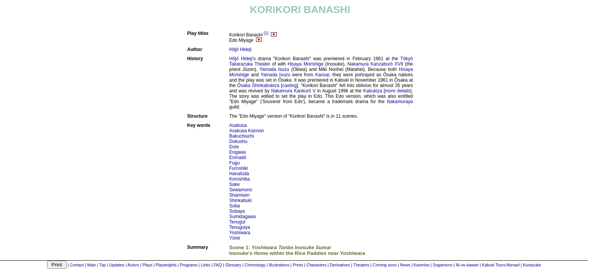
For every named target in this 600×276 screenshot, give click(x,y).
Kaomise (421, 265)
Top (102, 265)
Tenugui (237, 222)
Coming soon (385, 265)
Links (205, 265)
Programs (188, 265)
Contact (77, 265)
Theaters (361, 265)
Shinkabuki (240, 200)
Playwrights (166, 265)
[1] (266, 33)
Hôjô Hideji (240, 49)
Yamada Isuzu (274, 69)
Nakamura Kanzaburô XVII (375, 64)
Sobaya (237, 211)
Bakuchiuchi (241, 136)
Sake (234, 184)
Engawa (237, 152)
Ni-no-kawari (467, 265)
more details (397, 91)
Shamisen (239, 195)
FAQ (218, 265)
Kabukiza (372, 91)
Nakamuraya (400, 101)
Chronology (255, 265)
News (405, 265)
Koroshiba (239, 179)
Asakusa (238, 125)
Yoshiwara (239, 232)
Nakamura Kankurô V (293, 91)
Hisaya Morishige (305, 64)
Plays (147, 265)
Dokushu (238, 141)
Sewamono (240, 189)
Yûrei (234, 238)
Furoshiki (238, 168)
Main (91, 265)
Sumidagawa (242, 216)
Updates (116, 265)
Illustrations (279, 265)
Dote (234, 147)
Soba (234, 206)
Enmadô (237, 157)
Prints (298, 265)
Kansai (322, 74)
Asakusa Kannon (246, 130)
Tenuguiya (239, 227)
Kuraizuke (532, 265)
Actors (133, 265)
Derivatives (340, 265)
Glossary (233, 265)
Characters (316, 265)
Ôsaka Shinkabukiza (258, 85)
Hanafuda (239, 173)
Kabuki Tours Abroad (501, 265)
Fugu (234, 163)
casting (289, 85)
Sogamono (443, 265)
